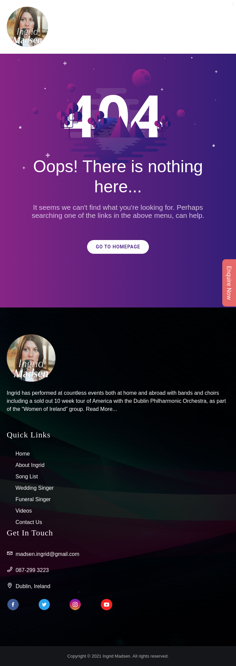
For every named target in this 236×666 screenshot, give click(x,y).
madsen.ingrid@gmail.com (43, 554)
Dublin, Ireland (28, 586)
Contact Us (28, 522)
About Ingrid (29, 465)
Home (22, 454)
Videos (23, 511)
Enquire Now (229, 283)
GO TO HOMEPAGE (118, 246)
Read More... (101, 409)
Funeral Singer (33, 499)
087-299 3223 (28, 570)
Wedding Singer (34, 488)
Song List (26, 476)
